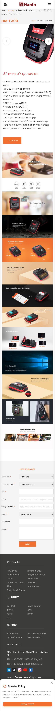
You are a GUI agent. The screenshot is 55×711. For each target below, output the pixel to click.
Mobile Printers (26, 10)
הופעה (10, 613)
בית (12, 10)
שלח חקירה (12, 140)
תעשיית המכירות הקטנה (38, 633)
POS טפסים (12, 570)
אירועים (10, 610)
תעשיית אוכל (12, 633)
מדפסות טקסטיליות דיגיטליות (17, 582)
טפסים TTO (33, 578)
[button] (48, 41)
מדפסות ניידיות (13, 574)
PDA (9, 586)
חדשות (30, 613)
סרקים (9, 578)
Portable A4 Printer (16, 590)
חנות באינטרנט (34, 606)
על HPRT (11, 606)
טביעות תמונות (34, 586)
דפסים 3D (32, 582)
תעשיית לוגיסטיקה (14, 637)
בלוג (9, 617)
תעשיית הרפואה (34, 637)
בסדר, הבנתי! (27, 704)
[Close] (51, 683)
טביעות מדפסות (34, 570)
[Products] (5, 4)
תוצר (3, 10)
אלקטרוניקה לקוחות (36, 574)
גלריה (30, 610)
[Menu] (49, 4)
